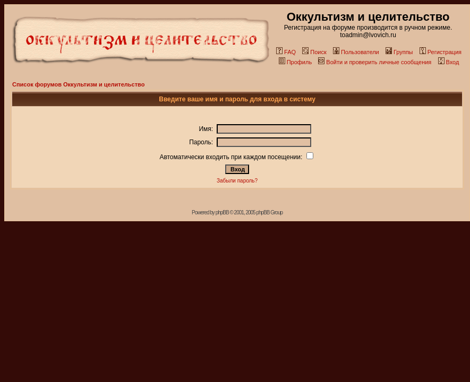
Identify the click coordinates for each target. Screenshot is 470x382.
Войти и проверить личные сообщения (374, 62)
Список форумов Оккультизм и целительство (78, 84)
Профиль (295, 62)
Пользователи (356, 52)
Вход (448, 62)
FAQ (286, 52)
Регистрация (441, 52)
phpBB (222, 212)
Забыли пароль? (237, 181)
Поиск (314, 52)
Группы (399, 52)
